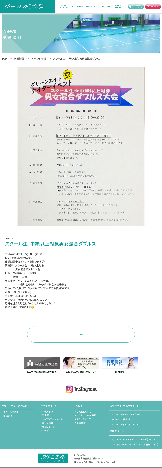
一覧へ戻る (81, 331)
